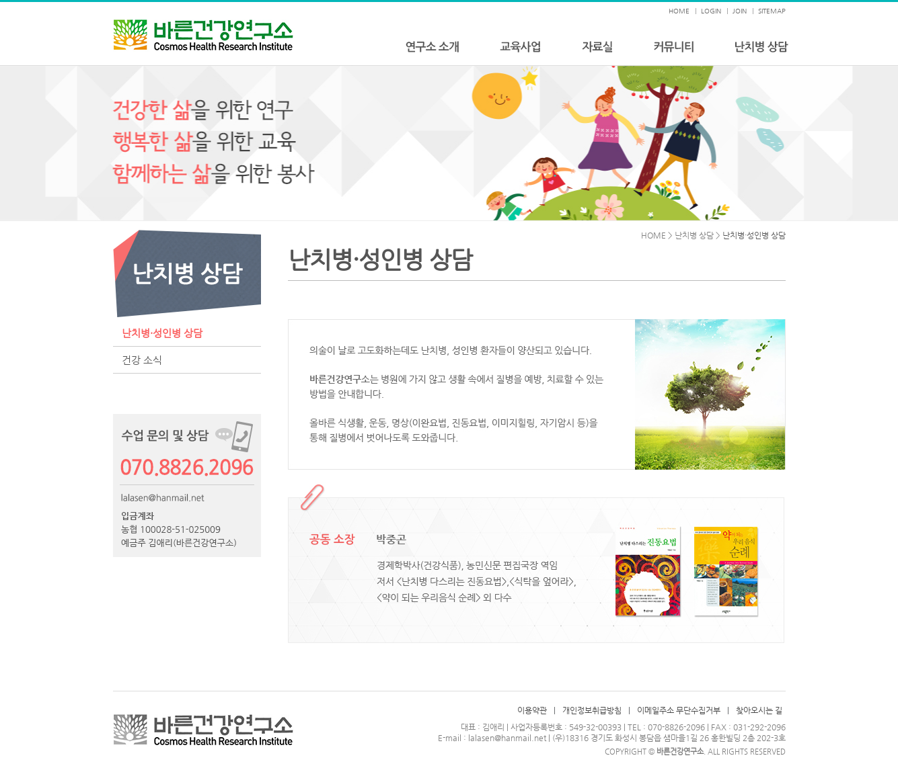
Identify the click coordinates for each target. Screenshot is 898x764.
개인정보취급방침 (592, 710)
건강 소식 (142, 360)
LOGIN (711, 11)
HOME (679, 11)
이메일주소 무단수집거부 (678, 710)
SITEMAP (772, 11)
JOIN (740, 11)
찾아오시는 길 (759, 710)
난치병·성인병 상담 (162, 333)
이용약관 (532, 710)
